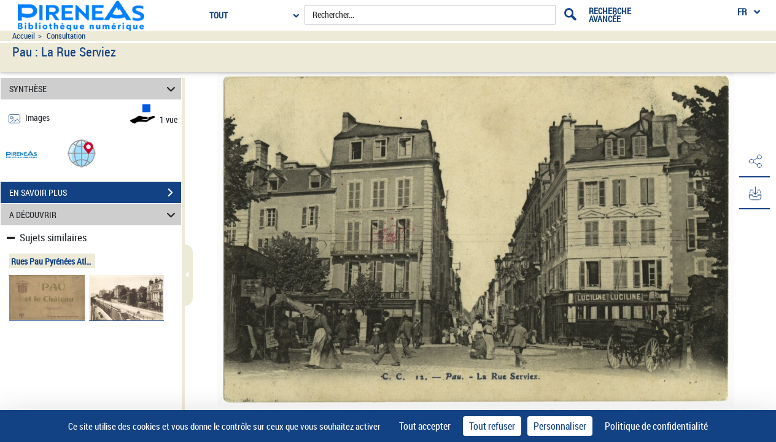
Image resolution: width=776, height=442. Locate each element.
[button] (81, 152)
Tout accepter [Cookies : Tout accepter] (425, 426)
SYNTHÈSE (94, 88)
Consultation (66, 36)
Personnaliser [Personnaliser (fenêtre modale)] (560, 426)
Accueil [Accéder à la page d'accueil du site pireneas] (23, 36)
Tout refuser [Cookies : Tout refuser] (492, 426)
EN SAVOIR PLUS (95, 192)
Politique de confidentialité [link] (656, 426)
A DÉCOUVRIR (94, 214)
